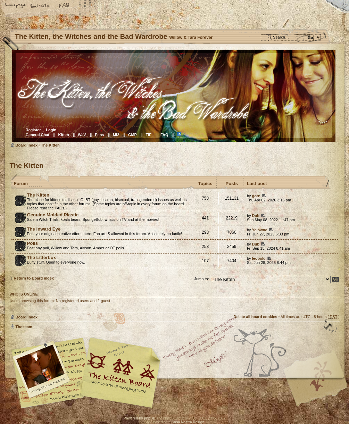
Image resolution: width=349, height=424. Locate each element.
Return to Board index (34, 278)
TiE (148, 135)
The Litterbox (41, 257)
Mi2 (116, 135)
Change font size (40, 6)
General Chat (37, 135)
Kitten (63, 135)
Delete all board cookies (255, 317)
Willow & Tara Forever (121, 370)
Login (51, 130)
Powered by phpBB (140, 418)
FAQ (64, 6)
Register (33, 130)
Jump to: (201, 279)
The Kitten (50, 145)
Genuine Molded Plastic (53, 214)
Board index (173, 96)
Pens (99, 135)
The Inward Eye (44, 229)
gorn (256, 196)
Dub (255, 216)
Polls (32, 243)
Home (15, 6)
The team (24, 327)
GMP (132, 135)
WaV (82, 135)
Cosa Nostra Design (188, 422)
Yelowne (259, 230)
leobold (259, 258)
